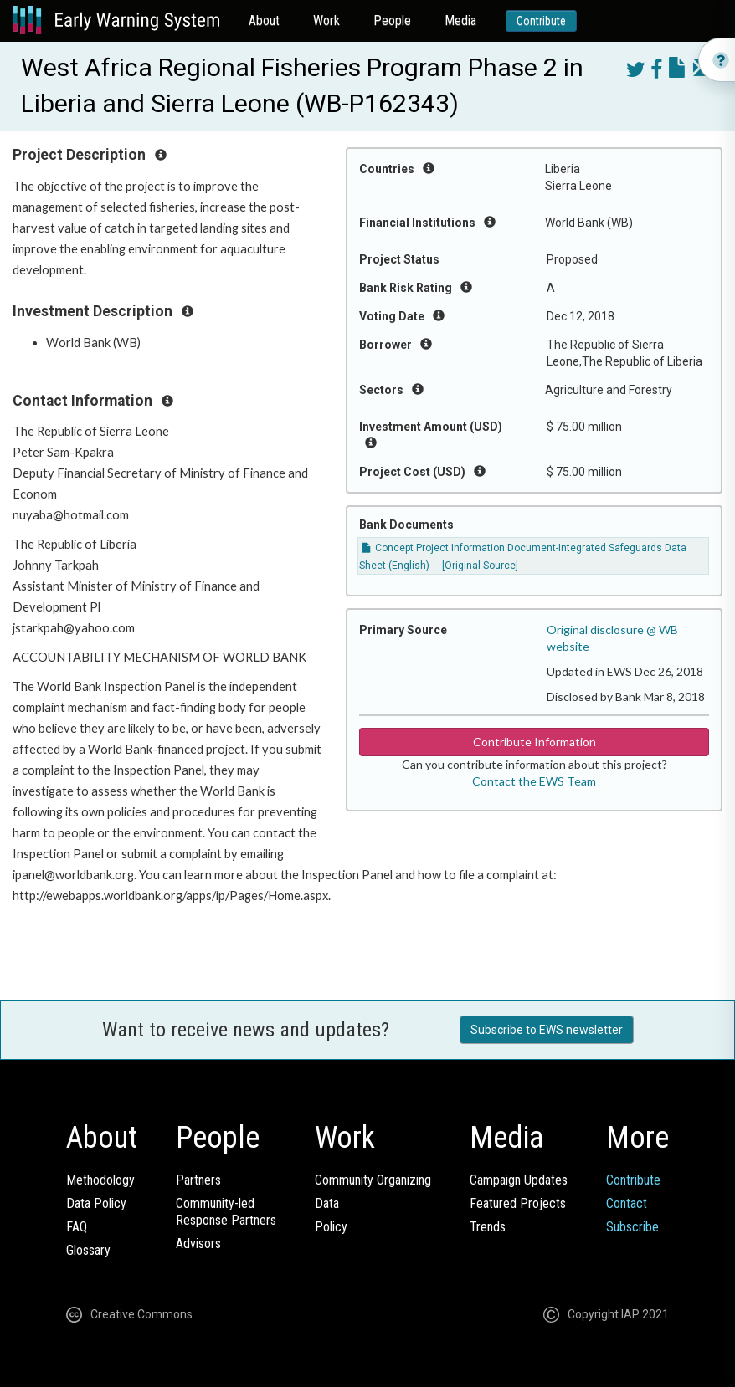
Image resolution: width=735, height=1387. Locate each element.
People (392, 20)
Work (326, 20)
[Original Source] (480, 565)
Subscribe (632, 1227)
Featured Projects (518, 1203)
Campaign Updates (519, 1180)
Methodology (100, 1180)
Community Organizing (373, 1180)
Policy (331, 1227)
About (264, 20)
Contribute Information (534, 741)
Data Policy (96, 1203)
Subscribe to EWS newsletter (546, 1029)
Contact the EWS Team (534, 781)
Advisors (198, 1243)
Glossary (88, 1250)
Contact (626, 1203)
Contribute (541, 21)
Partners (198, 1180)
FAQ (76, 1227)
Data (327, 1203)
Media (460, 20)
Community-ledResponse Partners (226, 1211)
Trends (488, 1227)
